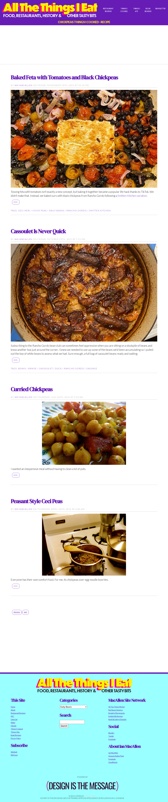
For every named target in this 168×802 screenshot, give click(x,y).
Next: (25, 612)
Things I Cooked (124, 10)
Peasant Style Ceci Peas (36, 501)
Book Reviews (148, 10)
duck (58, 368)
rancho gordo (77, 210)
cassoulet (46, 368)
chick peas (39, 210)
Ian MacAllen (23, 85)
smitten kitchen (100, 210)
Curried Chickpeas (31, 389)
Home (13, 707)
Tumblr (111, 736)
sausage (91, 368)
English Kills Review (115, 716)
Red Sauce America (115, 710)
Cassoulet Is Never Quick (38, 231)
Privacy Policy (16, 738)
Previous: (17, 612)
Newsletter (160, 8)
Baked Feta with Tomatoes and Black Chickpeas (64, 77)
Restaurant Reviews (108, 10)
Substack (14, 752)
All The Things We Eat (116, 707)
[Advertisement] (84, 43)
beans (22, 368)
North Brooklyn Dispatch (117, 719)
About (13, 710)
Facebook (112, 739)
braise (32, 368)
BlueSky (111, 733)
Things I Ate (136, 10)
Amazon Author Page (116, 756)
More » (16, 202)
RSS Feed (14, 755)
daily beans (56, 210)
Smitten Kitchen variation (132, 195)
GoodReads (112, 762)
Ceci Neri (24, 210)
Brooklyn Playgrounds (116, 713)
